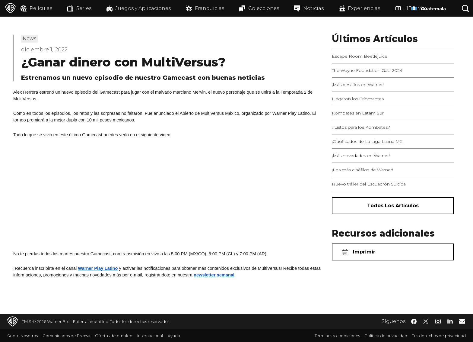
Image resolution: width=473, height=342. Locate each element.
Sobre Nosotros (22, 335)
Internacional (150, 335)
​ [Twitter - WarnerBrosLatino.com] (426, 321)
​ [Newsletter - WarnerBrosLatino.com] (462, 321)
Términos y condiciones (337, 335)
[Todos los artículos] (392, 206)
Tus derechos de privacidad (439, 335)
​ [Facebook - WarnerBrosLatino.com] (413, 321)
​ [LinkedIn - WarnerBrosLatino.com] (450, 321)
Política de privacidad (386, 335)
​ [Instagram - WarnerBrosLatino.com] (438, 321)
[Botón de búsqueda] (465, 8)
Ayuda (174, 335)
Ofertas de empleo (113, 335)
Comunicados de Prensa (66, 335)
